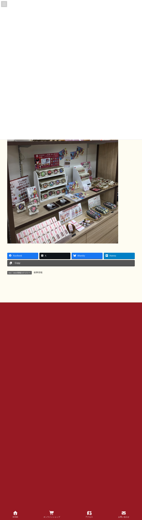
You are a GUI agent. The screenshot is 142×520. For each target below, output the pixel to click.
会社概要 (76, 333)
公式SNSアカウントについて (102, 333)
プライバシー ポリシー (22, 336)
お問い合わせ (17, 333)
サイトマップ (47, 336)
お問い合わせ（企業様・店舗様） (48, 333)
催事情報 (38, 272)
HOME (15, 514)
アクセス (89, 514)
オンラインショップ (51, 514)
